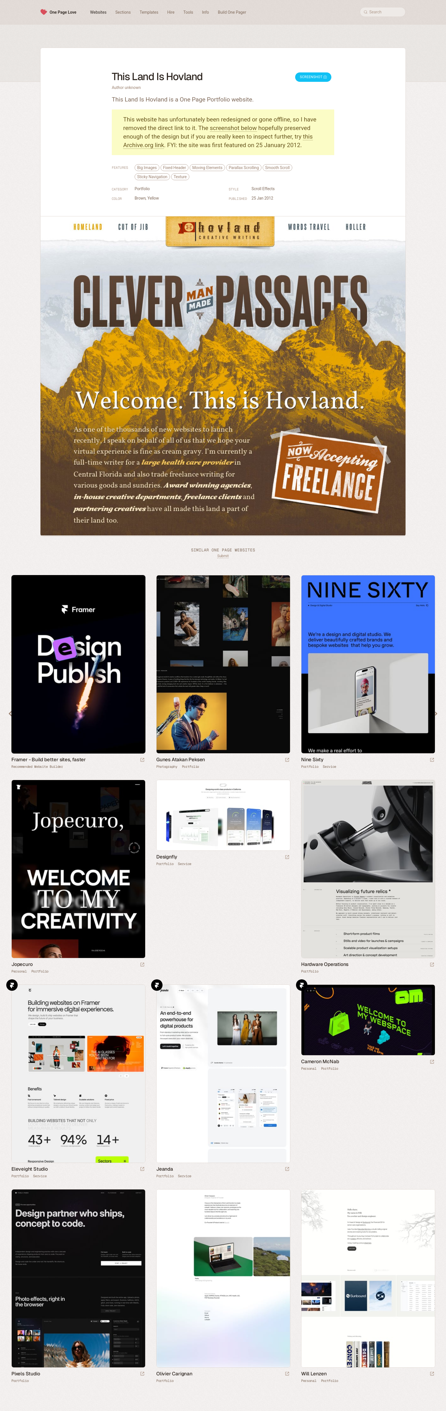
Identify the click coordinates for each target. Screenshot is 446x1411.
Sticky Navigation (152, 176)
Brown (140, 198)
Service (329, 766)
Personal (19, 971)
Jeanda (164, 1169)
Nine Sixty (312, 759)
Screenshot (313, 77)
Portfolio (142, 188)
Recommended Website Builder (37, 766)
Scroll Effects (263, 188)
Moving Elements (207, 167)
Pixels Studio (25, 1374)
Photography (166, 766)
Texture (180, 176)
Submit (223, 556)
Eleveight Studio (29, 1169)
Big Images (147, 167)
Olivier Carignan (174, 1374)
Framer (12, 985)
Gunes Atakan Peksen (180, 759)
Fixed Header (174, 167)
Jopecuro (22, 964)
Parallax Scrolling (244, 167)
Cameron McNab (320, 1061)
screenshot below (233, 128)
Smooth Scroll (277, 167)
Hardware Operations (324, 964)
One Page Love (63, 12)
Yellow (153, 198)
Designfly (166, 857)
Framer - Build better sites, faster (48, 759)
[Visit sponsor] (142, 760)
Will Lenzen (314, 1374)
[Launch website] (287, 760)
